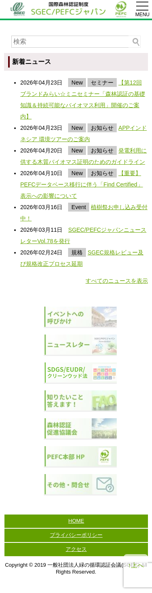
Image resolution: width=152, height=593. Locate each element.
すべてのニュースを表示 (117, 280)
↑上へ (136, 565)
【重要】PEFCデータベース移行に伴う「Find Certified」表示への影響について (81, 184)
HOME (76, 521)
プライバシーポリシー (76, 535)
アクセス (76, 549)
